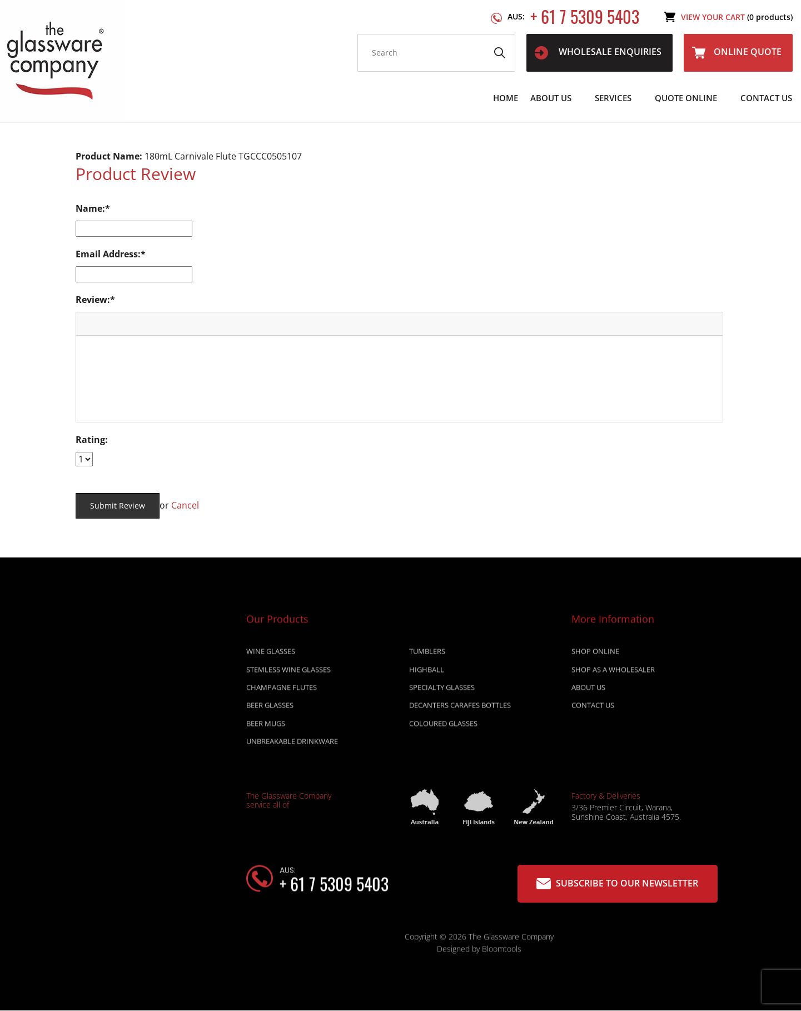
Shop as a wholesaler (613, 673)
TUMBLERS (427, 654)
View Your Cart (737, 17)
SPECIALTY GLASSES (442, 690)
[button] (88, 323)
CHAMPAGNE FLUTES (281, 690)
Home (505, 97)
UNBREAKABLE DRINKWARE (292, 744)
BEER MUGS (265, 726)
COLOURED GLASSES (443, 726)
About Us (550, 97)
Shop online (595, 654)
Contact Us (766, 97)
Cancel (185, 505)
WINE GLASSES (270, 654)
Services (613, 97)
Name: (90, 208)
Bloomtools (501, 952)
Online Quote (737, 52)
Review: (93, 299)
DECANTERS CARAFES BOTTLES (460, 708)
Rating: (92, 440)
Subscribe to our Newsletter (617, 883)
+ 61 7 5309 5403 (573, 17)
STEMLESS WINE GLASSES (288, 673)
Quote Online (686, 97)
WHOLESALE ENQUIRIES (598, 52)
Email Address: (108, 254)
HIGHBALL (426, 673)
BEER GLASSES (269, 708)
